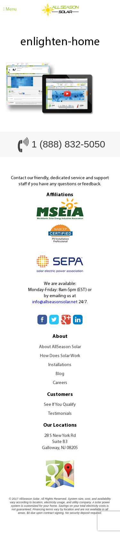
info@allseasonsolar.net (54, 302)
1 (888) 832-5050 (68, 144)
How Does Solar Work (60, 356)
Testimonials (60, 413)
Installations (59, 365)
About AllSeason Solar (60, 347)
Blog (60, 374)
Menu (10, 9)
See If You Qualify (60, 404)
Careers (60, 382)
